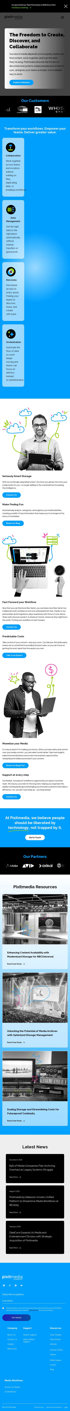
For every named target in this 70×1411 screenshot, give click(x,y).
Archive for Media (12, 1387)
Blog (52, 1369)
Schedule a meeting (20, 7)
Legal (66, 1407)
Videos (53, 1354)
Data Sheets (55, 1339)
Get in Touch (35, 837)
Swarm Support (30, 1335)
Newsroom (12, 1349)
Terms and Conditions (54, 1407)
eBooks (53, 1344)
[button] (16, 964)
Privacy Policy (39, 1407)
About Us (11, 1335)
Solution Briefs (56, 1350)
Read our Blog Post (15, 765)
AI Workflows (10, 1392)
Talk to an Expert (14, 655)
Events (53, 1365)
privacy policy (33, 1310)
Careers (10, 1344)
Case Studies (55, 1335)
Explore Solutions (21, 82)
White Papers (55, 1360)
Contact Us (11, 495)
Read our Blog (13, 523)
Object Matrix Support (29, 1340)
